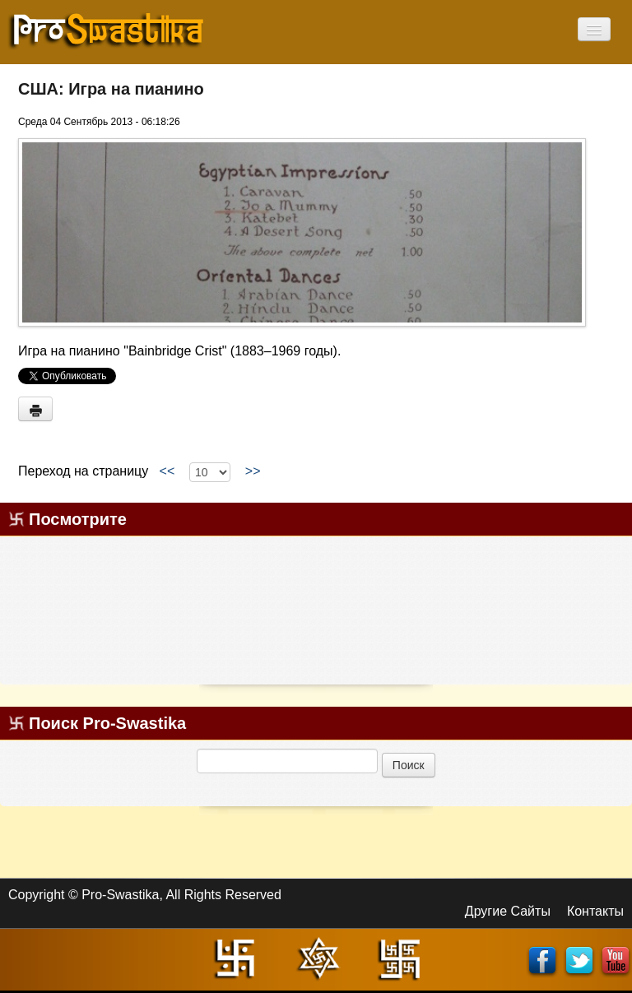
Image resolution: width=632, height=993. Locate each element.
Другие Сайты (508, 911)
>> (252, 472)
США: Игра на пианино (111, 89)
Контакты (595, 911)
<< (167, 472)
